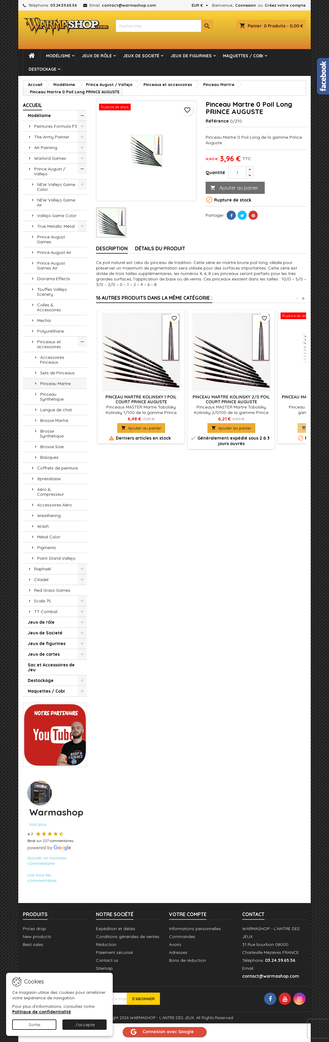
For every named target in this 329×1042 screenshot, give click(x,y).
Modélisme (58, 56)
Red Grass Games (52, 590)
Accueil (32, 105)
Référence (217, 121)
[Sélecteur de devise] (201, 5)
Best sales (33, 944)
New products (37, 936)
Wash (43, 526)
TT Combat (46, 611)
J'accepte (85, 1024)
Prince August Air (54, 252)
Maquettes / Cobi (243, 56)
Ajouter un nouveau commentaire (47, 860)
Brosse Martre (54, 420)
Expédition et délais (115, 928)
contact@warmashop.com (129, 5)
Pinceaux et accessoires (49, 344)
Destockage (42, 69)
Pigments (46, 547)
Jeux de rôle (97, 56)
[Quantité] (237, 172)
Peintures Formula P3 (55, 126)
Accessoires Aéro (54, 505)
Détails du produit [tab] (160, 248)
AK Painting (45, 147)
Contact (253, 914)
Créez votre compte (285, 5)
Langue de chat (56, 409)
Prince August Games (51, 239)
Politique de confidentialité (41, 1012)
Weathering (49, 515)
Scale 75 (42, 601)
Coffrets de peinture (57, 468)
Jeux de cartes (44, 654)
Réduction (106, 944)
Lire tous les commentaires (42, 877)
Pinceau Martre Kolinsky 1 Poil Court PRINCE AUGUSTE (141, 399)
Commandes (182, 936)
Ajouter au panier (234, 188)
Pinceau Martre (55, 383)
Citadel (41, 579)
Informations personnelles (195, 928)
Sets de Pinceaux (57, 373)
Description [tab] (112, 248)
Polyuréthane (50, 331)
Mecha (44, 320)
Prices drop (34, 928)
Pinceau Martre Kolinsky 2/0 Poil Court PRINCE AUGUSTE (231, 399)
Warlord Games (50, 158)
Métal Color (48, 537)
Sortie (34, 1024)
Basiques (49, 457)
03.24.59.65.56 (63, 5)
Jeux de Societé (141, 56)
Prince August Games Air (51, 265)
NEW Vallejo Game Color (56, 187)
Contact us (107, 960)
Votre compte (188, 914)
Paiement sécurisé (114, 952)
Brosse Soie (52, 446)
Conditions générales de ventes (127, 936)
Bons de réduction (187, 960)
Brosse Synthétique (52, 433)
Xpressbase (49, 478)
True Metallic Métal (56, 226)
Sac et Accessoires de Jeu (51, 667)
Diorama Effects (53, 278)
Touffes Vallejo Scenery (52, 292)
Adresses (178, 952)
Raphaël (42, 569)
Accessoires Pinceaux (52, 360)
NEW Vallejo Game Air (56, 202)
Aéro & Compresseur (50, 492)
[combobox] (164, 26)
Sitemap (104, 968)
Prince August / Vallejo (49, 171)
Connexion (245, 5)
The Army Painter (51, 137)
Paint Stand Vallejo (56, 558)
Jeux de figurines (191, 56)
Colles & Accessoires (49, 307)
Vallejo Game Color (56, 215)
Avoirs (175, 944)
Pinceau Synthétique (52, 396)
